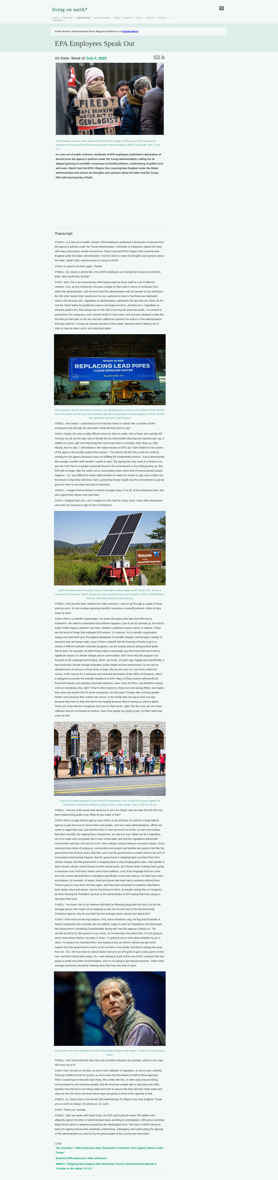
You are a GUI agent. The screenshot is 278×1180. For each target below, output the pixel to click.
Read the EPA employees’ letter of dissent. (81, 1158)
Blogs (117, 17)
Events (138, 17)
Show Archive (83, 17)
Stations (128, 17)
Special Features (102, 17)
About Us (150, 17)
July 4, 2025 (96, 58)
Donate (162, 17)
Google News (130, 31)
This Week (68, 17)
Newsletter (58, 20)
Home (56, 17)
